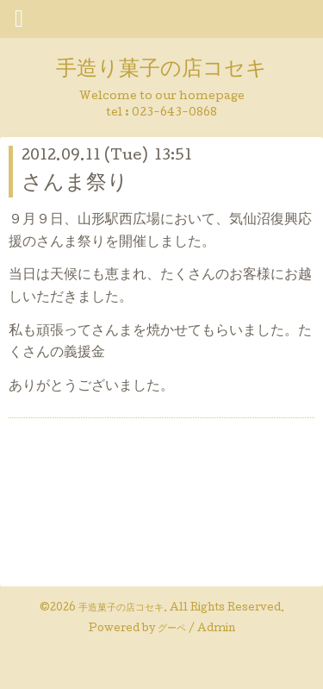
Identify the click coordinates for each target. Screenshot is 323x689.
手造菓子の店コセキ (121, 609)
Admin (216, 629)
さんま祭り (75, 184)
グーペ (172, 629)
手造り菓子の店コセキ (161, 70)
